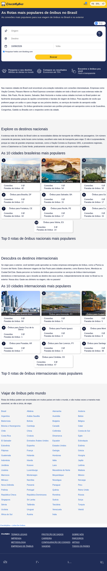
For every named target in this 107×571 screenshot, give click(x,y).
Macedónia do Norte (61, 470)
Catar (80, 426)
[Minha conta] (85, 3)
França (30, 450)
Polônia (4, 490)
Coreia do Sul (84, 431)
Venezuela (57, 509)
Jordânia (5, 465)
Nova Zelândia (7, 485)
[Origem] (56, 31)
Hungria (81, 455)
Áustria (30, 514)
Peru (80, 485)
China (29, 431)
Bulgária (56, 421)
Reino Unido (83, 490)
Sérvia (4, 505)
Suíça (80, 500)
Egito (80, 436)
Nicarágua (56, 480)
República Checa (8, 495)
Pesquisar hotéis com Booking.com (19, 52)
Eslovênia (5, 446)
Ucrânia (4, 509)
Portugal (30, 490)
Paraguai (56, 485)
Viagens (46, 546)
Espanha (31, 446)
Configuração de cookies (56, 542)
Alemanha (56, 411)
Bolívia (30, 421)
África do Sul (6, 514)
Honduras (56, 455)
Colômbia (56, 431)
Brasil (3, 411)
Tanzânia (56, 505)
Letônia (81, 465)
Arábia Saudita (33, 416)
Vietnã (81, 509)
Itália (54, 460)
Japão (80, 460)
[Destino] (56, 38)
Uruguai (30, 509)
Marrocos (5, 475)
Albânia (30, 411)
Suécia (55, 500)
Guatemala (6, 455)
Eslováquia (83, 441)
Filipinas (4, 450)
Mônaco (4, 480)
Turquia (81, 505)
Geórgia (55, 450)
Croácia (30, 436)
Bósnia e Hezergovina (10, 426)
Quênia (55, 490)
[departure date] (31, 46)
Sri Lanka (31, 500)
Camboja (31, 426)
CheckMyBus (5, 525)
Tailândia (31, 505)
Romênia (56, 495)
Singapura (5, 500)
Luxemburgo (32, 470)
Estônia (81, 446)
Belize (80, 416)
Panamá (30, 485)
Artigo (76, 542)
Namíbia (30, 480)
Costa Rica (6, 436)
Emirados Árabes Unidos (37, 441)
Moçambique (58, 475)
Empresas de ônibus (22, 546)
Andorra (81, 411)
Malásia (81, 470)
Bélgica (81, 421)
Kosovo (30, 465)
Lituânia (4, 470)
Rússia (81, 495)
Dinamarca (57, 436)
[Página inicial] (12, 4)
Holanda (30, 455)
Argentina (5, 416)
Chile (3, 431)
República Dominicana (36, 495)
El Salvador (6, 441)
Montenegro (32, 475)
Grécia (81, 450)
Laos (54, 465)
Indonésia (5, 460)
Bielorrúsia (6, 421)
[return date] (79, 46)
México (81, 475)
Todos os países (81, 546)
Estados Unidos (59, 446)
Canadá (55, 426)
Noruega (82, 480)
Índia (54, 514)
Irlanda (30, 460)
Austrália (56, 416)
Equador (56, 441)
